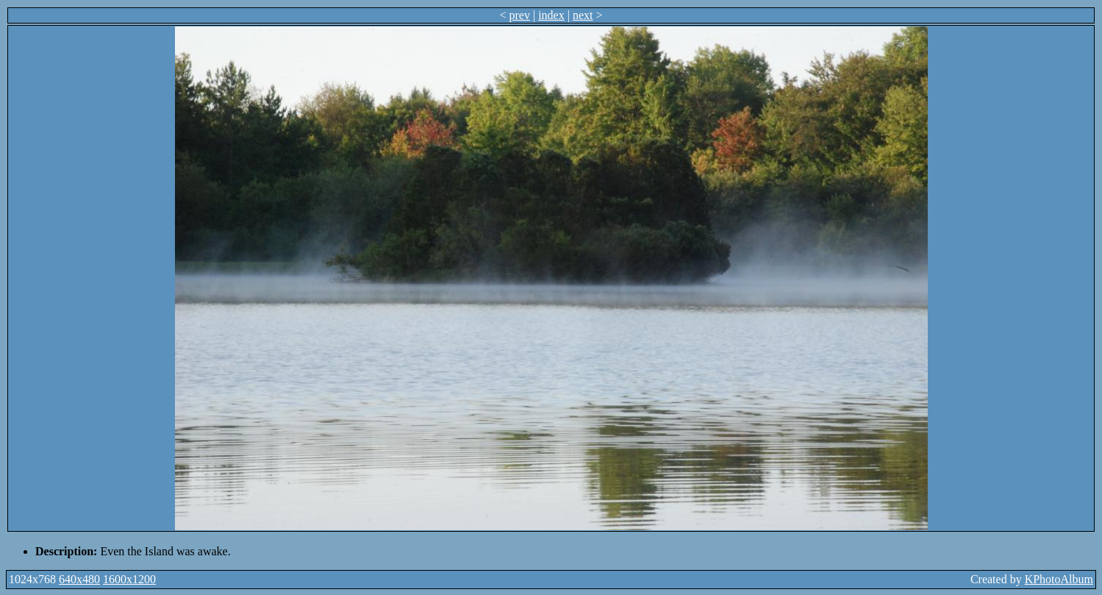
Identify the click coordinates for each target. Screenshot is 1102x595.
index (551, 15)
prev (519, 15)
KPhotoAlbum (1059, 579)
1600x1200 (129, 579)
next (583, 15)
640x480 (79, 579)
